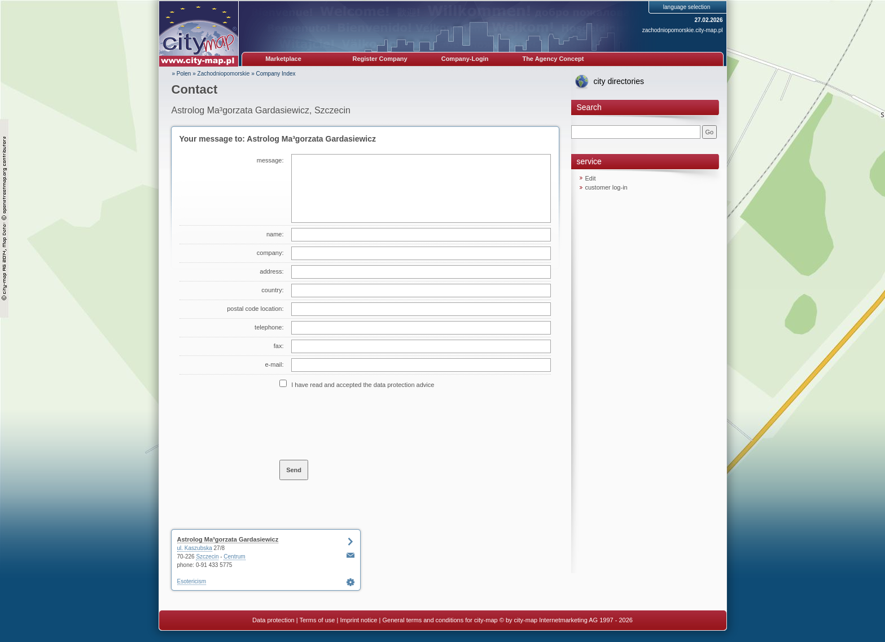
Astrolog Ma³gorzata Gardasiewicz (228, 539)
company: (270, 252)
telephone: (269, 327)
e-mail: (274, 364)
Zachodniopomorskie (224, 74)
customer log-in (606, 187)
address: (271, 271)
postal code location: (255, 308)
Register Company (380, 58)
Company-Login (465, 58)
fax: (279, 345)
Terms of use (317, 620)
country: (272, 290)
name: (275, 234)
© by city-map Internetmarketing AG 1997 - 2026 (566, 620)
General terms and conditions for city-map (439, 620)
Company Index (276, 74)
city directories (619, 81)
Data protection (273, 620)
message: (270, 160)
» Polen (181, 74)
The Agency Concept (553, 58)
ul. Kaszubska (194, 548)
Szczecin (207, 556)
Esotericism (192, 581)
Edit (590, 178)
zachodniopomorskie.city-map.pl (682, 30)
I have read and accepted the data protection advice (362, 384)
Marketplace (283, 58)
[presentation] (365, 424)
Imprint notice (358, 620)
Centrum (234, 556)
